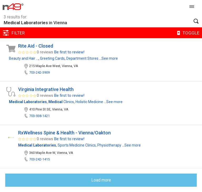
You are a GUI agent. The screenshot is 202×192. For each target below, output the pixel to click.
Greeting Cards (52, 58)
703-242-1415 (39, 159)
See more (110, 58)
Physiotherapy (109, 145)
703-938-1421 (39, 116)
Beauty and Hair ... (23, 58)
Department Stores (82, 58)
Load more (101, 180)
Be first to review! (69, 52)
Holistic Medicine (89, 102)
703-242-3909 (39, 72)
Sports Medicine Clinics (77, 145)
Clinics (61, 102)
